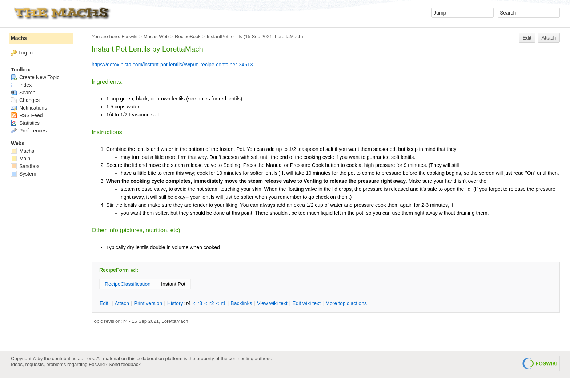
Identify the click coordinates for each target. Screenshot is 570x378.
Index (21, 85)
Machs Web (156, 36)
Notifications (29, 108)
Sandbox (25, 166)
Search (23, 92)
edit (134, 270)
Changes (25, 100)
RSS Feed (27, 115)
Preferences (29, 130)
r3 (200, 303)
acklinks (241, 303)
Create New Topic (35, 77)
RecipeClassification (127, 284)
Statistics (25, 123)
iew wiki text (272, 303)
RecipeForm (114, 270)
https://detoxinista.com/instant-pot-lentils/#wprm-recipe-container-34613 (172, 64)
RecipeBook (188, 36)
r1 (223, 303)
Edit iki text (306, 303)
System (23, 174)
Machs (19, 38)
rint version (148, 303)
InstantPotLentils (224, 36)
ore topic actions (346, 303)
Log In (26, 53)
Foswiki (129, 36)
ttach (122, 303)
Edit (527, 38)
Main (20, 158)
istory (175, 303)
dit (105, 303)
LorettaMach (288, 36)
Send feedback (125, 364)
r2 (211, 303)
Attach (549, 38)
